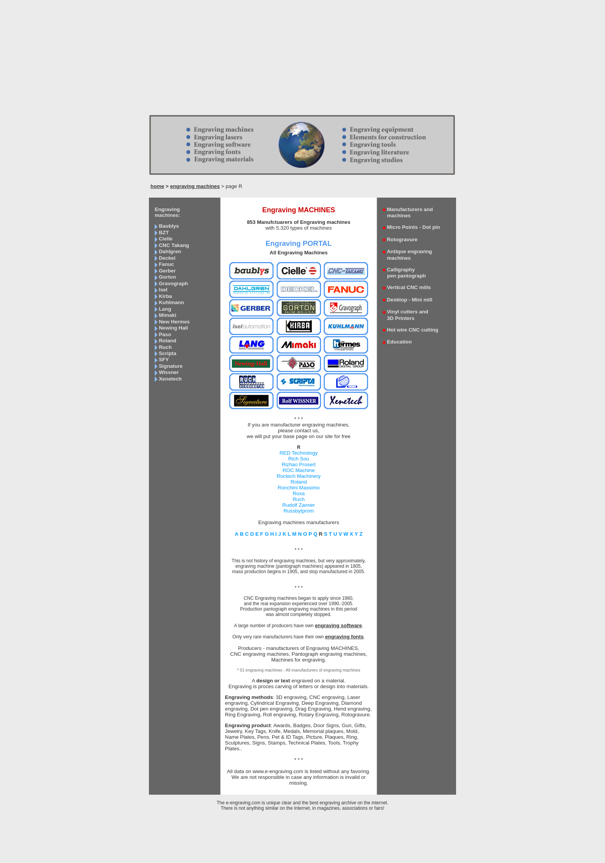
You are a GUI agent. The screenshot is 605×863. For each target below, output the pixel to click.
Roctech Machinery (299, 476)
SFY (164, 359)
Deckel (167, 258)
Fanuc (166, 264)
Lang (165, 309)
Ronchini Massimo (299, 488)
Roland (167, 341)
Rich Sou (298, 459)
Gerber (167, 271)
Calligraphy (404, 273)
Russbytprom (299, 511)
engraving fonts (344, 637)
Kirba (165, 296)
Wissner (169, 372)
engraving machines (195, 186)
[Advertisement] (302, 60)
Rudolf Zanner (298, 505)
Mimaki (167, 315)
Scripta (167, 353)
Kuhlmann (171, 302)
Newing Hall (173, 328)
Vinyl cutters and (405, 315)
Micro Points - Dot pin (413, 227)
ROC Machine (298, 470)
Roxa (298, 493)
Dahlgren (170, 251)
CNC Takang (174, 245)
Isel (163, 290)
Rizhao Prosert (299, 464)
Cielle (166, 239)
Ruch (165, 347)
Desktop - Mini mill (410, 300)
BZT (164, 232)
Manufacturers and (408, 212)
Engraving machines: (167, 212)
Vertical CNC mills (409, 287)
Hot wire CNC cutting (412, 330)
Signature (171, 366)
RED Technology (298, 453)
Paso (165, 334)
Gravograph (173, 283)
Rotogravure (402, 239)
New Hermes (174, 322)
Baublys (169, 226)
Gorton (167, 277)
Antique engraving (407, 255)
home (157, 186)
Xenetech (170, 379)
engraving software (338, 625)
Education (399, 342)
